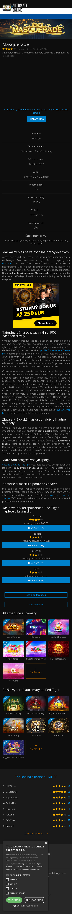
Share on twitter (36, 604)
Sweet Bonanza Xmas (36, 650)
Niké (36, 568)
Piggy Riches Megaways (13, 749)
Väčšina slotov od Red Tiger (16, 464)
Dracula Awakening (36, 705)
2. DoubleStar (10, 791)
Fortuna (37, 516)
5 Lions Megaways (58, 650)
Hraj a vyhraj (36, 527)
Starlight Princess (58, 628)
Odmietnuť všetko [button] (34, 900)
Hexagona (36, 628)
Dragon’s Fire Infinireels (58, 705)
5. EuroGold (9, 808)
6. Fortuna (8, 814)
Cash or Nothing (13, 705)
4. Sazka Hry (9, 803)
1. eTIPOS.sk (9, 786)
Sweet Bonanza (13, 650)
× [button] (46, 843)
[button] (25, 905)
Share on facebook (36, 594)
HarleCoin (58, 727)
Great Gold (36, 727)
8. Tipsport (8, 825)
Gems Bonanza (13, 628)
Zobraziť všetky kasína (36, 833)
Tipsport (36, 533)
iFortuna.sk (8, 263)
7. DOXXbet (9, 820)
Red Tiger (10, 55)
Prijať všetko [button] (14, 900)
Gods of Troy (13, 727)
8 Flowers (13, 672)
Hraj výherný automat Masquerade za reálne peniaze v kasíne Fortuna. (36, 115)
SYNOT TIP (36, 551)
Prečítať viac (35, 869)
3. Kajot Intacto (10, 797)
